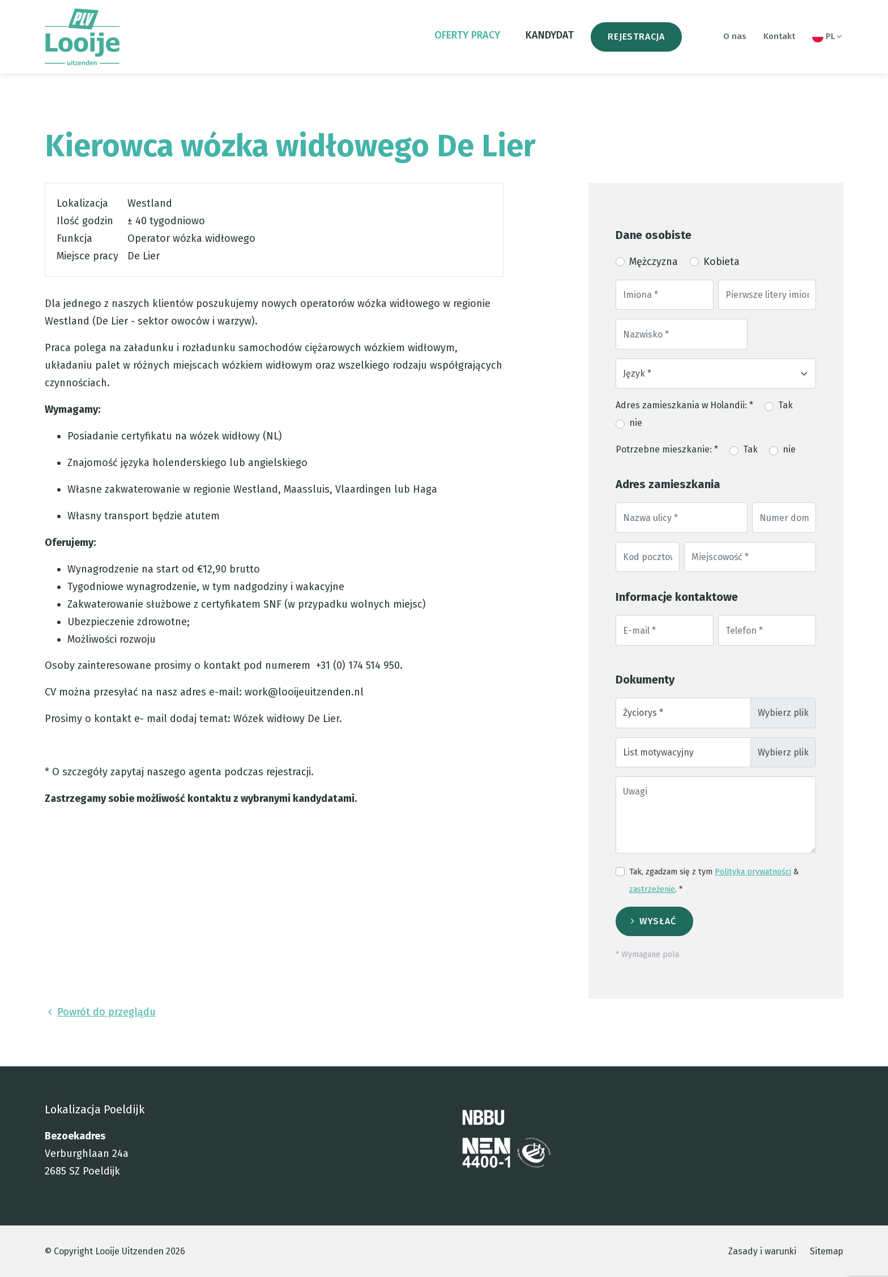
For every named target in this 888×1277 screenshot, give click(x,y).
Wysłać (657, 921)
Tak (785, 405)
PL (827, 36)
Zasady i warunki (762, 1251)
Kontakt (779, 36)
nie (635, 422)
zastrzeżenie (652, 889)
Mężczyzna (653, 261)
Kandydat (550, 35)
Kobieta (721, 261)
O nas (734, 36)
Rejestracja (636, 36)
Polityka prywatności (753, 872)
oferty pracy (467, 35)
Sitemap (826, 1251)
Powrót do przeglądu (100, 1012)
